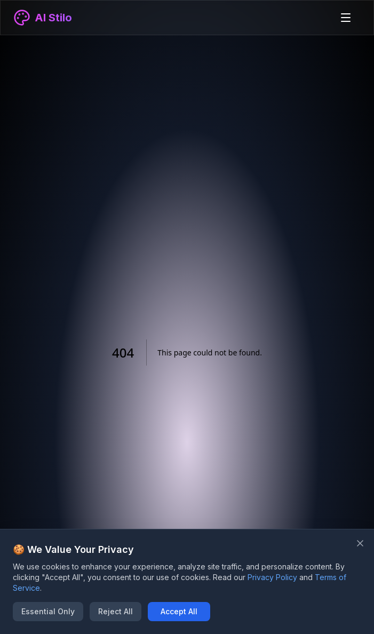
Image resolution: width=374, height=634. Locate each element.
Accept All (179, 611)
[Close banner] (360, 543)
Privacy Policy (272, 577)
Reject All (115, 611)
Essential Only (48, 611)
